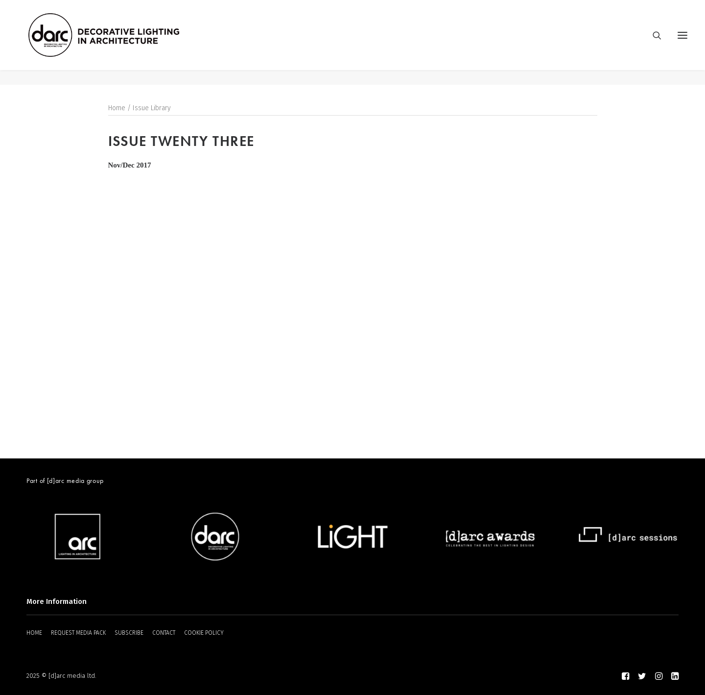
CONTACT (163, 632)
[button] (682, 42)
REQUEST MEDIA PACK (78, 632)
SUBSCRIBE (129, 632)
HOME (34, 632)
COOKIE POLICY (204, 632)
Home (116, 108)
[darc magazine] (119, 42)
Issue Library (152, 108)
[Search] (652, 42)
